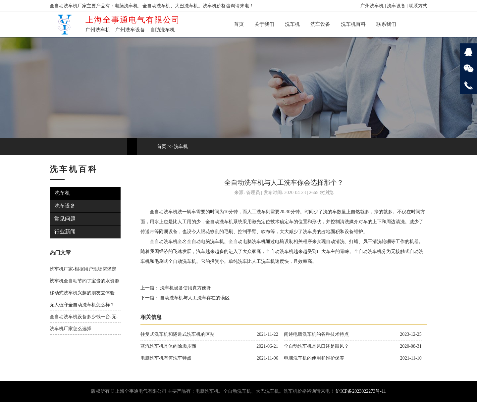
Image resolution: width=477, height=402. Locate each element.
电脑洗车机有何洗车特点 (165, 358)
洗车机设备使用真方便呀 (185, 287)
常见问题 (65, 219)
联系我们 (386, 24)
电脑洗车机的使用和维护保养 (314, 358)
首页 (239, 24)
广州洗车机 (372, 5)
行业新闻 (65, 231)
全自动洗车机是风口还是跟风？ (316, 346)
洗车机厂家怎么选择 (70, 328)
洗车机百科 (353, 24)
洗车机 (292, 24)
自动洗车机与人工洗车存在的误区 (194, 297)
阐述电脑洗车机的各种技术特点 (316, 334)
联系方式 (418, 5)
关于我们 (264, 24)
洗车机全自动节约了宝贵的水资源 (84, 280)
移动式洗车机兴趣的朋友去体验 (82, 292)
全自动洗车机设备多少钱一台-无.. (84, 316)
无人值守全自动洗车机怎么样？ (82, 304)
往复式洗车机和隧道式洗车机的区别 (177, 334)
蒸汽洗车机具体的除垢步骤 (168, 346)
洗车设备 (396, 5)
